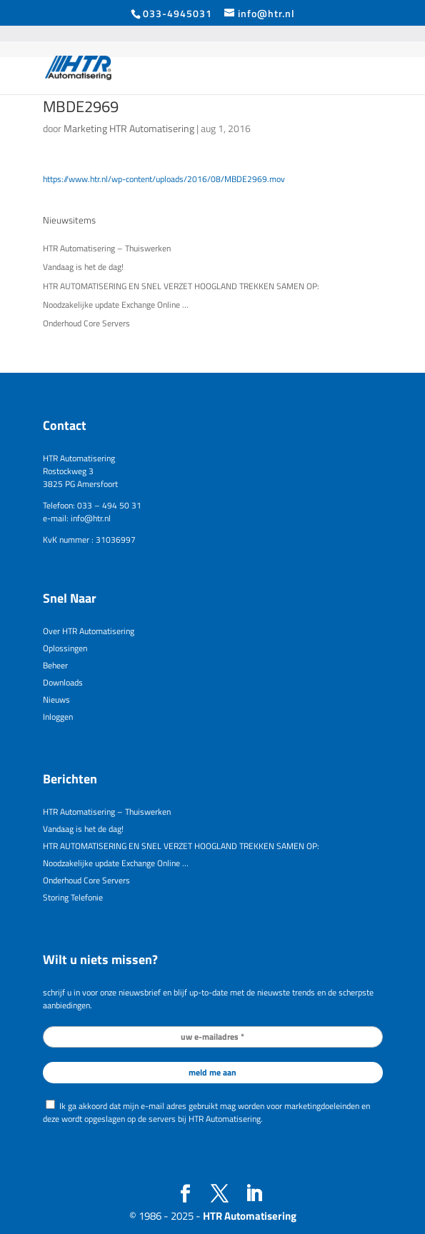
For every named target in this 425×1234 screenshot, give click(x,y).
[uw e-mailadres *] (213, 1037)
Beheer (55, 665)
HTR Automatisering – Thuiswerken (107, 248)
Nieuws (56, 699)
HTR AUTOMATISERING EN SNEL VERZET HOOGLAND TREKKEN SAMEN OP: (181, 286)
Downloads (63, 682)
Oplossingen (65, 648)
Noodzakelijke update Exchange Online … (116, 304)
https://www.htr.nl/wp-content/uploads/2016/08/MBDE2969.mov (164, 179)
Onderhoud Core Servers (86, 323)
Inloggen (58, 716)
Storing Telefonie (73, 897)
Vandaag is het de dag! (83, 267)
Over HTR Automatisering (88, 631)
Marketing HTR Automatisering (129, 128)
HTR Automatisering (249, 1216)
